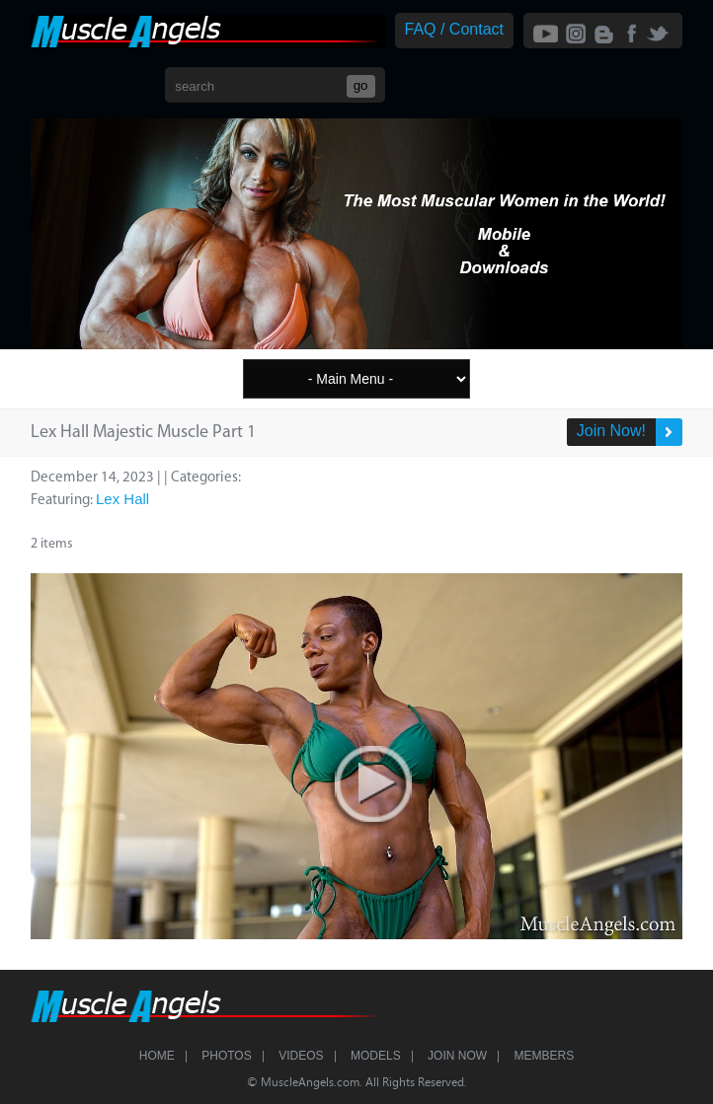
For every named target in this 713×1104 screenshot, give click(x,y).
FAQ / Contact (454, 29)
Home (157, 1056)
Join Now (457, 1056)
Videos (300, 1056)
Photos (226, 1056)
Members (545, 1056)
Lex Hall (122, 498)
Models (376, 1056)
